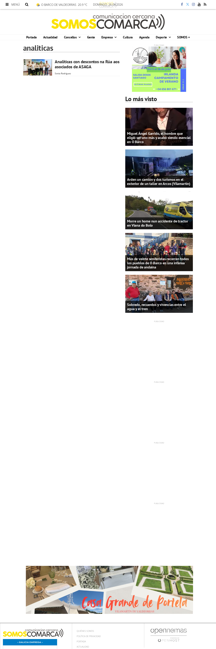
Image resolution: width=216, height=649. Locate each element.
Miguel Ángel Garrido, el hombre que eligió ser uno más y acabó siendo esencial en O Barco (159, 137)
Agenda (144, 37)
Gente (91, 37)
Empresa (107, 37)
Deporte (162, 37)
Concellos (71, 37)
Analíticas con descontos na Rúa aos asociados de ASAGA (87, 64)
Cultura (127, 37)
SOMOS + (183, 37)
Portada (31, 37)
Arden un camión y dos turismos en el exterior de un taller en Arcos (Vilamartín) (158, 181)
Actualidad (50, 37)
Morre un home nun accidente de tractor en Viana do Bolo (157, 223)
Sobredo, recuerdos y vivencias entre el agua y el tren (156, 306)
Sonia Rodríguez (63, 73)
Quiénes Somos (85, 631)
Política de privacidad (89, 636)
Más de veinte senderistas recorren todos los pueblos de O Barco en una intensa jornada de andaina (158, 263)
